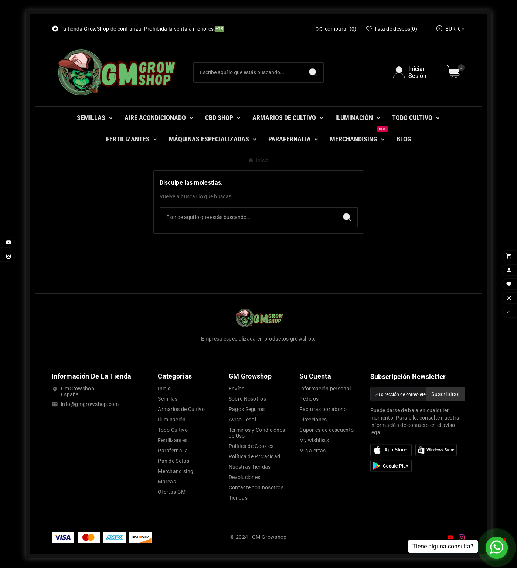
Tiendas (238, 498)
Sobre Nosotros (247, 399)
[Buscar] (248, 72)
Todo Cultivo (173, 430)
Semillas (167, 399)
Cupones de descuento (326, 430)
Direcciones (313, 419)
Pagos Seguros (247, 409)
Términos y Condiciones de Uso (257, 433)
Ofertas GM (172, 492)
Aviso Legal (242, 419)
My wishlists (314, 440)
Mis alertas (312, 451)
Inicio (164, 388)
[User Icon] (415, 72)
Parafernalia (173, 451)
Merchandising (175, 471)
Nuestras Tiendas (250, 467)
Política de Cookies (251, 446)
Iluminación (172, 419)
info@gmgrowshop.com (90, 404)
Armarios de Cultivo (181, 409)
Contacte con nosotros (256, 487)
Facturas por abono (323, 409)
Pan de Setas (173, 461)
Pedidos (309, 399)
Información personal (325, 388)
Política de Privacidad (254, 456)
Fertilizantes (172, 440)
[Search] (313, 72)
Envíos (237, 388)
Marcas (167, 482)
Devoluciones (245, 477)
